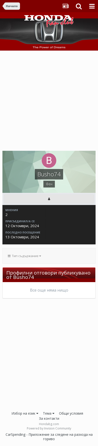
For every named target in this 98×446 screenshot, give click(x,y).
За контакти (49, 418)
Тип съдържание (24, 256)
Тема (48, 413)
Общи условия (71, 413)
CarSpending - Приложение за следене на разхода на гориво (49, 436)
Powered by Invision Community (49, 428)
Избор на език (24, 413)
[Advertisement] (49, 102)
